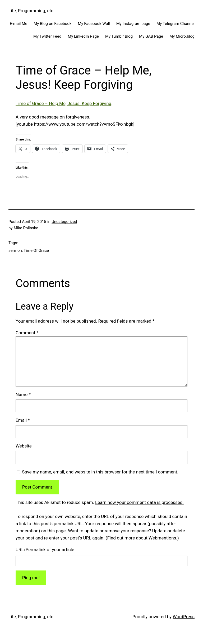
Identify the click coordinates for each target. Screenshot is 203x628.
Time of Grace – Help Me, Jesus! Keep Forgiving (63, 103)
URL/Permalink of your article (45, 549)
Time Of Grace (36, 250)
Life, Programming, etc (30, 10)
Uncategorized (64, 221)
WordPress (184, 616)
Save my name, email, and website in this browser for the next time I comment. (100, 472)
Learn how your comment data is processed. (139, 502)
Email (23, 420)
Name (23, 394)
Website (24, 446)
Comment (27, 332)
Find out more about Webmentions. (142, 538)
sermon (15, 250)
